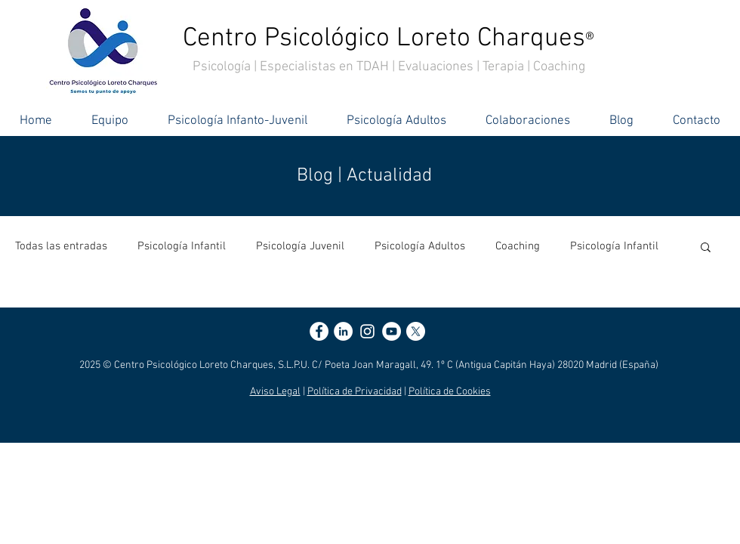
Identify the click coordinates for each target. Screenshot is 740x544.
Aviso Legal (275, 391)
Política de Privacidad (354, 391)
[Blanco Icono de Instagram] (367, 331)
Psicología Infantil (181, 246)
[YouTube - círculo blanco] (391, 331)
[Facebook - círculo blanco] (319, 331)
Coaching (517, 246)
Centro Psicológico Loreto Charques (388, 38)
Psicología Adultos (420, 246)
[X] (415, 331)
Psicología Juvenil (300, 246)
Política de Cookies (450, 391)
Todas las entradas (61, 246)
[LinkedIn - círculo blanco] (343, 331)
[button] (705, 248)
